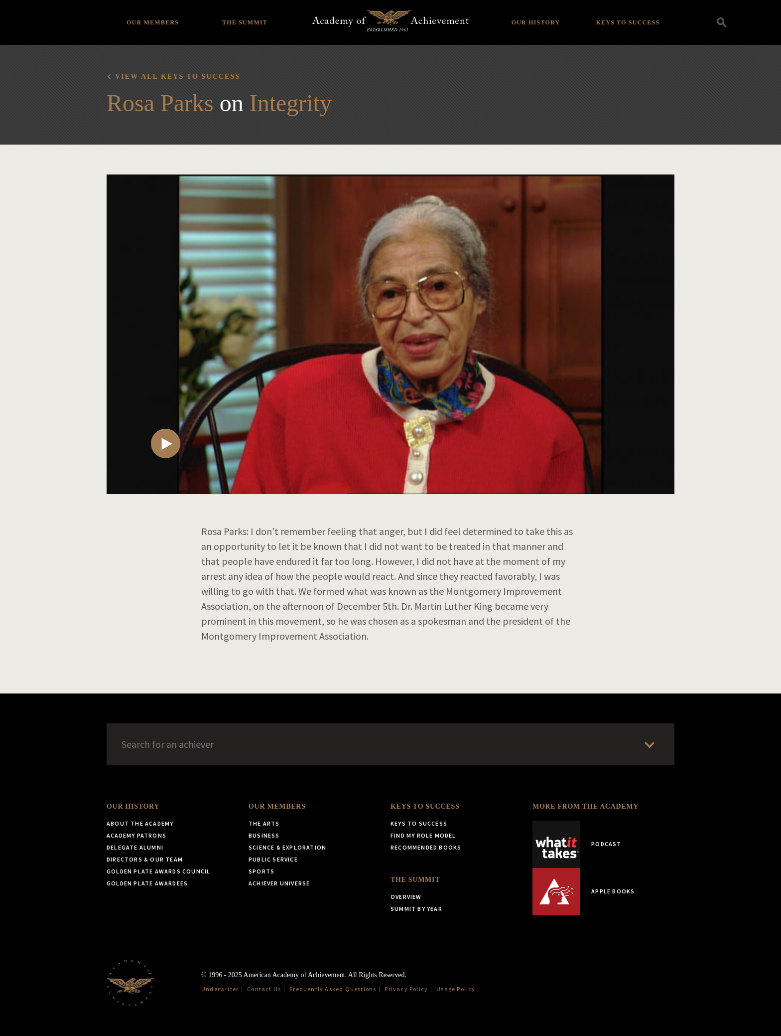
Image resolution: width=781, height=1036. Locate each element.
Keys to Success (628, 22)
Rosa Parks (160, 103)
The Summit (244, 22)
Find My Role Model (423, 835)
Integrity (291, 103)
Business (264, 835)
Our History (536, 22)
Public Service (273, 859)
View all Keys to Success (177, 76)
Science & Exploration (287, 847)
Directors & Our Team (145, 859)
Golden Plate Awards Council (158, 871)
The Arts (264, 823)
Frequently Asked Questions (332, 989)
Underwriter (220, 989)
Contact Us (264, 989)
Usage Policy (455, 989)
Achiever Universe (279, 883)
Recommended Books (425, 847)
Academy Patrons (136, 835)
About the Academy (140, 823)
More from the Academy (585, 806)
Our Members (153, 22)
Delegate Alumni (135, 847)
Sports (261, 871)
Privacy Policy (406, 989)
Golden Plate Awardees (147, 883)
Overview (406, 896)
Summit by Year (416, 908)
